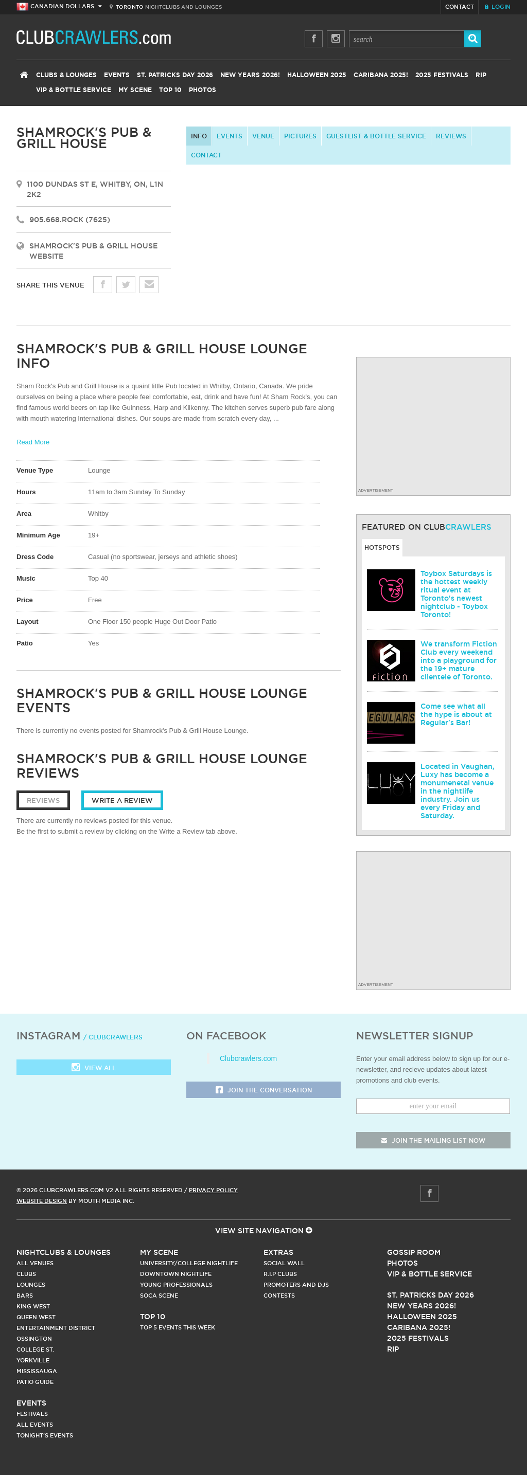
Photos (202, 90)
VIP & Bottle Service (73, 90)
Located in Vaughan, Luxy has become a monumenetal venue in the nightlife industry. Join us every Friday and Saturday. (457, 791)
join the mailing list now (433, 1140)
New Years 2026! (250, 75)
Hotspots (382, 547)
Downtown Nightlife (176, 1274)
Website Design (41, 1201)
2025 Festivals (441, 75)
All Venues (35, 1263)
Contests (279, 1295)
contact (206, 155)
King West (33, 1306)
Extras (278, 1252)
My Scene (135, 90)
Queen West (36, 1317)
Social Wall (284, 1263)
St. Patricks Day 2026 (175, 75)
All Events (34, 1425)
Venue (263, 136)
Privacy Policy (213, 1190)
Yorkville (32, 1360)
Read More (32, 442)
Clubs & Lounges (66, 75)
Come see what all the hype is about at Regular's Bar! (456, 714)
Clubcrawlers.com (248, 1058)
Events (117, 75)
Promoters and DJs (296, 1285)
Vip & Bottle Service (429, 1274)
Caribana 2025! (381, 75)
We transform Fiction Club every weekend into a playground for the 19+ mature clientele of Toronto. (458, 660)
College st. (35, 1349)
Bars (24, 1295)
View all (94, 1068)
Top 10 (170, 90)
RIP (481, 75)
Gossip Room (414, 1252)
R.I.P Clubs (280, 1274)
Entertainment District (55, 1328)
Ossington (34, 1339)
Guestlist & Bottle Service (376, 136)
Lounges (30, 1285)
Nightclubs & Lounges (63, 1252)
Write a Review (122, 800)
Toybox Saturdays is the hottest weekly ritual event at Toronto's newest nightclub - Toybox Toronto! (456, 594)
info (199, 136)
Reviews (451, 136)
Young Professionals (176, 1285)
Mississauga (36, 1371)
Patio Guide (35, 1382)
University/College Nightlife (189, 1263)
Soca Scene (159, 1295)
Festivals (32, 1414)
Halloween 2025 (316, 75)
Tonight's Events (44, 1435)
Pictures (300, 136)
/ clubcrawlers (113, 1037)
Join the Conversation (264, 1090)
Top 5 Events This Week (177, 1327)
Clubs (26, 1274)
